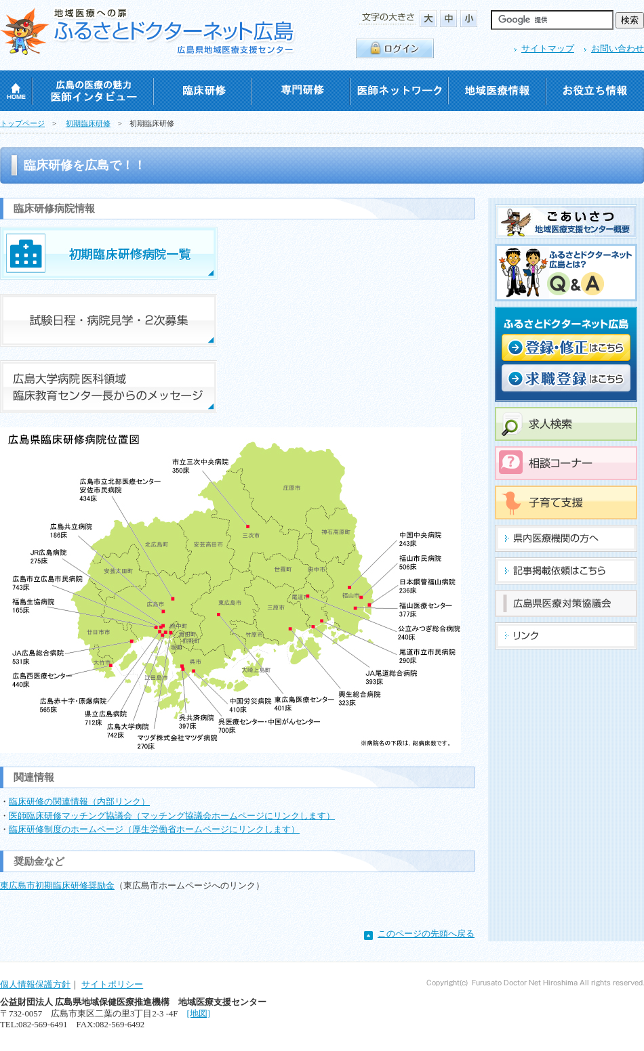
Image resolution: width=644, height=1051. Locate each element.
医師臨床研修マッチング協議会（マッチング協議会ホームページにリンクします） (172, 816)
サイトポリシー (112, 984)
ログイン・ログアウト (395, 48)
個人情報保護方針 (35, 984)
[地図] (198, 1013)
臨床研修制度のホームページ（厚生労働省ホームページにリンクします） (154, 829)
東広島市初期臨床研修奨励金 (57, 886)
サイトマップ (547, 48)
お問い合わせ (617, 48)
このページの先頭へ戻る (426, 934)
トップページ (22, 123)
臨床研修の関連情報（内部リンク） (79, 802)
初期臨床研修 (88, 123)
